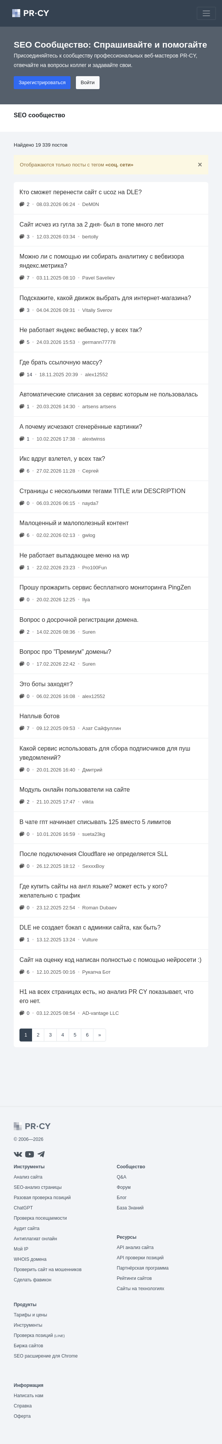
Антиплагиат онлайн (35, 1238)
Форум (123, 1187)
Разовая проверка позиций (42, 1197)
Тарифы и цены (30, 1315)
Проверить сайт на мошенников (48, 1269)
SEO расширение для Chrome (46, 1356)
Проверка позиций (39, 1335)
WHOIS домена (30, 1259)
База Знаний (130, 1208)
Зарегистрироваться (42, 82)
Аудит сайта (26, 1228)
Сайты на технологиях (140, 1288)
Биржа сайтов (28, 1345)
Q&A (121, 1177)
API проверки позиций (140, 1257)
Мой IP (21, 1249)
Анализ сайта (28, 1177)
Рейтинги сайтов (134, 1278)
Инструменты (28, 1325)
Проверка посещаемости (40, 1218)
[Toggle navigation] (206, 13)
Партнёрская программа (143, 1268)
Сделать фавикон (32, 1280)
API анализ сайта (135, 1247)
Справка (23, 1406)
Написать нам (28, 1395)
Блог (122, 1197)
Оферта (22, 1416)
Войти (88, 82)
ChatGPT (23, 1208)
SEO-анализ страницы (38, 1187)
